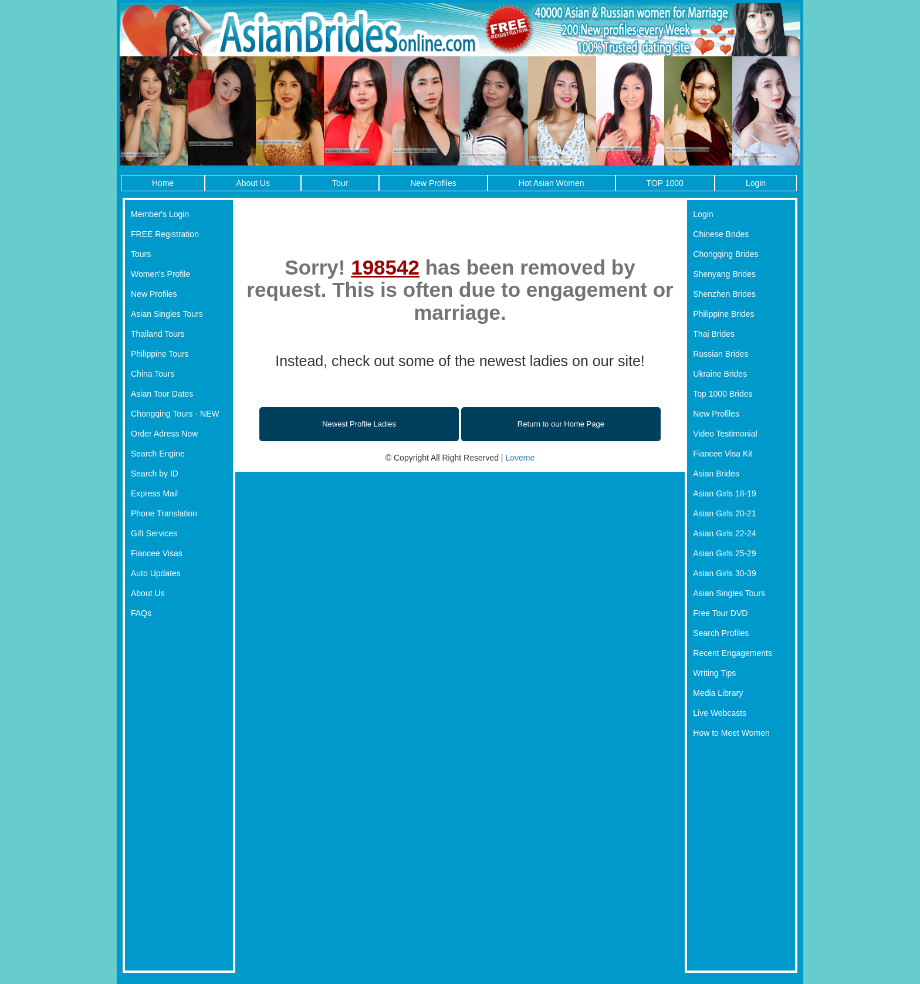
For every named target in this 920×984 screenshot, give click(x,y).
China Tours (152, 373)
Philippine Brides (723, 314)
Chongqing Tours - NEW (175, 413)
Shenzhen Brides (724, 294)
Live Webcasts (719, 713)
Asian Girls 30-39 (724, 573)
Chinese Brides (721, 234)
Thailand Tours (158, 334)
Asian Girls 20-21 (724, 513)
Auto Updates (156, 573)
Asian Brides (716, 473)
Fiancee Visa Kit (722, 453)
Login (756, 183)
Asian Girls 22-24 (724, 533)
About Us (253, 183)
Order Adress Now (164, 433)
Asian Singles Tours (167, 314)
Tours (141, 254)
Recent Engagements (732, 653)
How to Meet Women (731, 733)
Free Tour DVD (720, 613)
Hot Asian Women (551, 183)
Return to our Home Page (561, 424)
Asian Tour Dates (162, 393)
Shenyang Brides (724, 274)
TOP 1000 (665, 183)
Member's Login (160, 214)
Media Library (718, 693)
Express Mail (154, 493)
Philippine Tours (160, 354)
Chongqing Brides (725, 254)
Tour (340, 183)
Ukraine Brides (720, 373)
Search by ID (154, 473)
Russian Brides (720, 354)
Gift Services (154, 533)
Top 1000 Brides (722, 393)
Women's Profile (160, 274)
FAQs (141, 613)
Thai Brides (714, 334)
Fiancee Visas (156, 553)
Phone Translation (164, 513)
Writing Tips (714, 673)
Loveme (520, 457)
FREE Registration (165, 234)
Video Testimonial (725, 433)
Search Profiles (721, 633)
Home (163, 183)
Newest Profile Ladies (359, 424)
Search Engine (158, 453)
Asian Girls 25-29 (724, 553)
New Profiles (433, 183)
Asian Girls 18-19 (724, 493)
